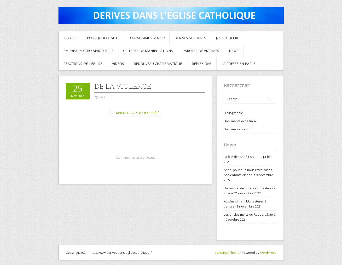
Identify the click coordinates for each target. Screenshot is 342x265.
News (233, 50)
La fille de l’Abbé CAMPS (241, 157)
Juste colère (227, 37)
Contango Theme (226, 252)
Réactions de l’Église (83, 63)
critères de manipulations (148, 50)
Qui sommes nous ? (147, 37)
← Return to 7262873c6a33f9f (135, 112)
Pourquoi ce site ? (103, 37)
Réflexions (202, 63)
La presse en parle (238, 63)
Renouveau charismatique (158, 63)
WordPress (268, 252)
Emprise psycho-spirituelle (88, 50)
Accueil (70, 37)
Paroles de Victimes (201, 50)
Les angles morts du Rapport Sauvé (250, 214)
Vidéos (118, 63)
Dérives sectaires (190, 37)
